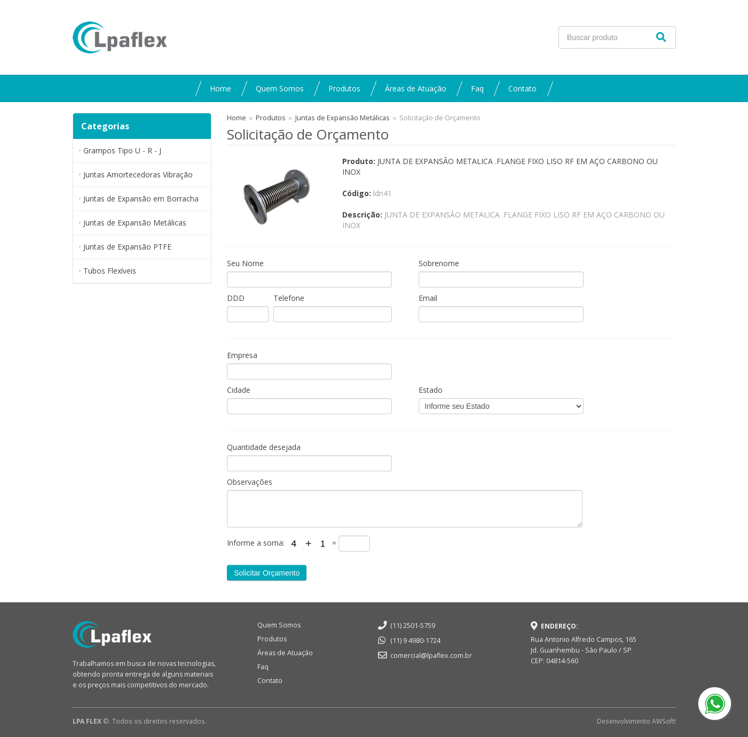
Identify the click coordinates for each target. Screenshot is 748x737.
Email (428, 298)
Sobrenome (439, 263)
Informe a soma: (257, 543)
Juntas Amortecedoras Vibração (138, 174)
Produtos (344, 88)
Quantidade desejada (264, 447)
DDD (236, 298)
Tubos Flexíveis (109, 271)
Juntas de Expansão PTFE (127, 247)
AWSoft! (664, 721)
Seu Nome (245, 263)
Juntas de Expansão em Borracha (141, 198)
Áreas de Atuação (415, 88)
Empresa (242, 355)
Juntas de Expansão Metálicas (134, 223)
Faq (477, 88)
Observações (249, 482)
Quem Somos (280, 88)
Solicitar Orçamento (267, 573)
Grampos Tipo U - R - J (122, 150)
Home (220, 88)
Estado (431, 390)
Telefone (288, 298)
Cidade (238, 390)
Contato (522, 88)
